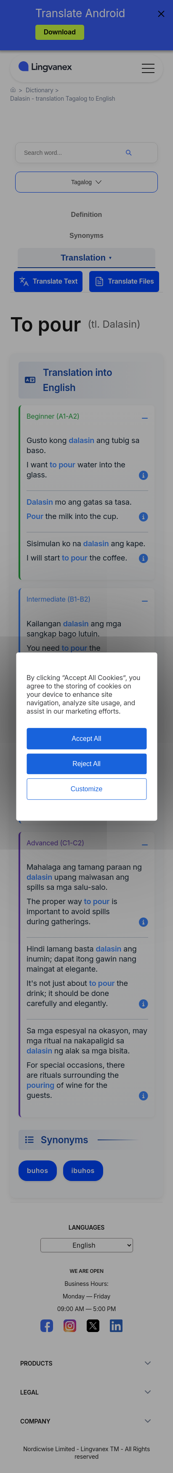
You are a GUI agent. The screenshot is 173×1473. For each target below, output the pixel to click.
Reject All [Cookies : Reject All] (86, 763)
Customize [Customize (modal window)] (87, 789)
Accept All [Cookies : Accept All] (86, 738)
